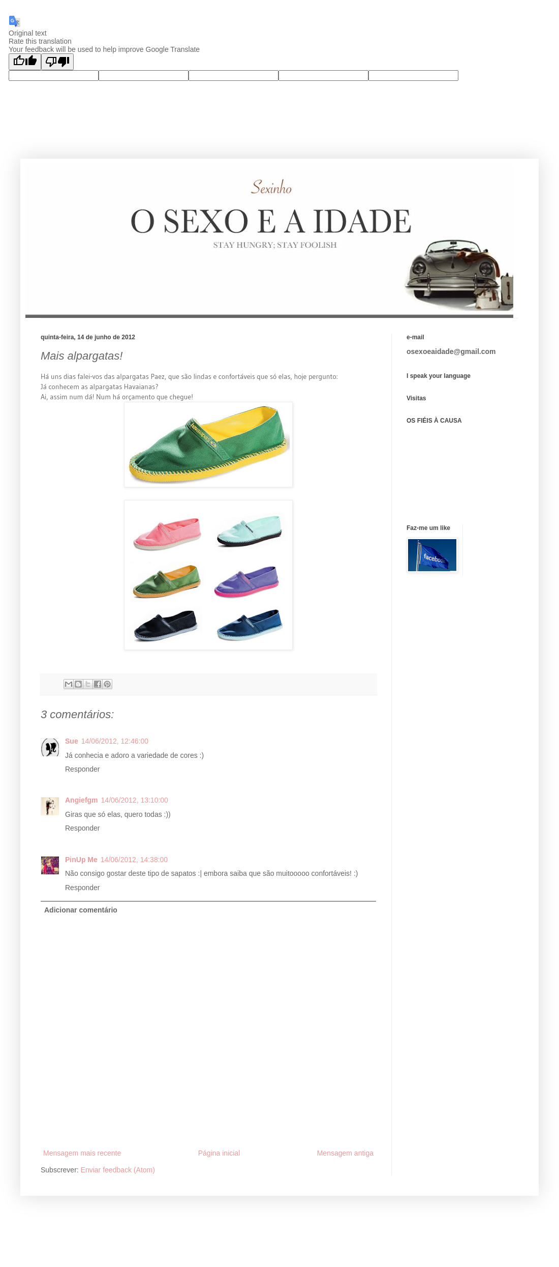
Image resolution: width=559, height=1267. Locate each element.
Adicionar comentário (80, 910)
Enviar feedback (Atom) (118, 1170)
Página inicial (219, 1153)
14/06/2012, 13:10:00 (134, 800)
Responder (82, 769)
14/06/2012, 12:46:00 (114, 741)
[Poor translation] (57, 61)
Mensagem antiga (345, 1153)
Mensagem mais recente (82, 1153)
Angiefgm (81, 800)
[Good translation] (25, 61)
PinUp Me (81, 860)
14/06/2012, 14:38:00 (134, 860)
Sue (71, 741)
